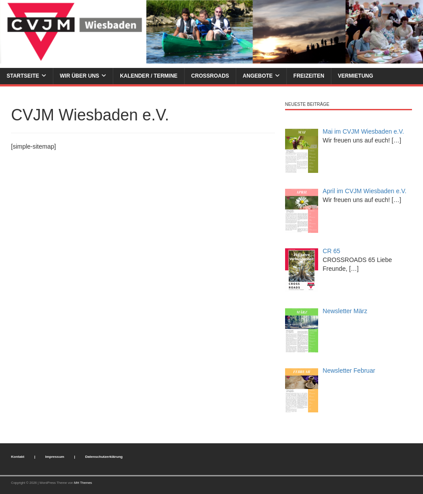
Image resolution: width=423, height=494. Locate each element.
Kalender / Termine (149, 76)
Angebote (258, 76)
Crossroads (210, 76)
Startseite (23, 76)
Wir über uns (79, 76)
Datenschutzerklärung (103, 457)
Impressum (54, 457)
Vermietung (355, 76)
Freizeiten (308, 76)
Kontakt (17, 457)
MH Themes (83, 483)
